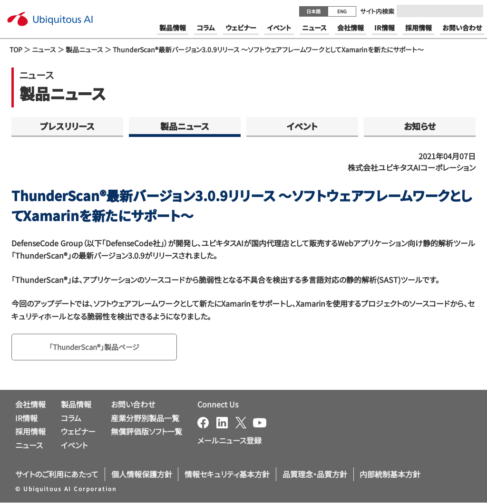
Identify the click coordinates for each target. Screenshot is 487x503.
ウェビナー (78, 432)
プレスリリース (67, 126)
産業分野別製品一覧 (145, 418)
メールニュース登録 (229, 441)
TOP (16, 49)
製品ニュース (84, 49)
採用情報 (30, 432)
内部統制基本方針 (390, 475)
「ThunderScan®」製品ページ (97, 347)
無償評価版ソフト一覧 (146, 432)
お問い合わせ (133, 405)
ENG (342, 11)
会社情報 (30, 405)
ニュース (44, 49)
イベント (302, 126)
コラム (71, 418)
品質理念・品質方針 (314, 475)
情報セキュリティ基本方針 (227, 475)
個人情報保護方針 (141, 475)
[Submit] (473, 11)
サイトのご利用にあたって (56, 475)
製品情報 (76, 405)
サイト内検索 (377, 11)
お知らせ (420, 126)
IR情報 (26, 418)
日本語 (313, 11)
